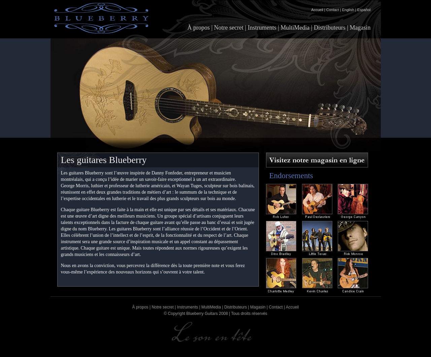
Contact (332, 10)
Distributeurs (329, 27)
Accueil (317, 10)
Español (364, 10)
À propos (199, 27)
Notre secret (228, 27)
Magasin (360, 27)
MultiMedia (294, 27)
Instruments (262, 27)
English (348, 10)
